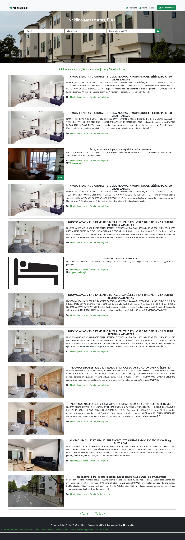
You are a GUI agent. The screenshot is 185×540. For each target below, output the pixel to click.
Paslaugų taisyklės (96, 525)
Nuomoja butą (100, 69)
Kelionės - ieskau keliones (57, 529)
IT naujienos (39, 529)
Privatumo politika (113, 525)
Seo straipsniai (101, 529)
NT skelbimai (18, 7)
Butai (86, 69)
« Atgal (84, 513)
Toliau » (100, 513)
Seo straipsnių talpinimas (82, 529)
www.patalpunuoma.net (12, 529)
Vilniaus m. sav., (75, 163)
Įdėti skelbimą (166, 7)
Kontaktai (131, 7)
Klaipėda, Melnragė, (77, 272)
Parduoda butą (118, 69)
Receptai (28, 529)
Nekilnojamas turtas (69, 69)
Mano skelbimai (148, 7)
